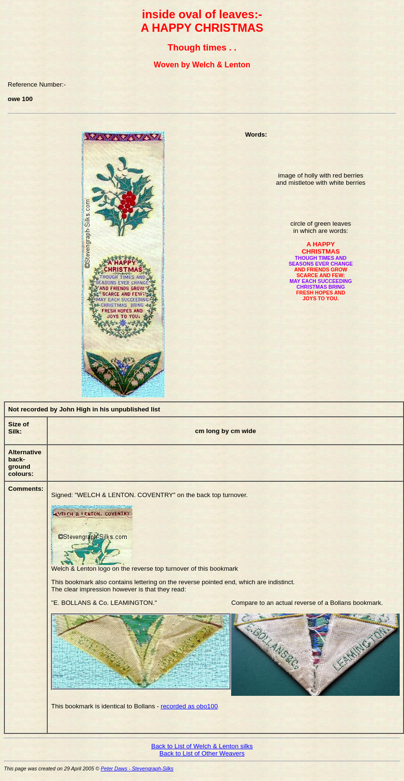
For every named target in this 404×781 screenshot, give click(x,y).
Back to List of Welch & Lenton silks (202, 746)
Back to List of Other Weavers (202, 753)
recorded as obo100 (189, 706)
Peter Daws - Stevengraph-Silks (137, 768)
